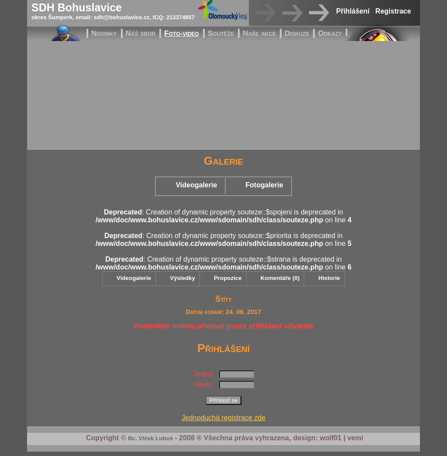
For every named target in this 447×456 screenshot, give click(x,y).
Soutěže (221, 33)
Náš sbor (141, 33)
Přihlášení (352, 11)
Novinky (104, 33)
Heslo (203, 384)
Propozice (228, 278)
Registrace (393, 11)
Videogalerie (196, 185)
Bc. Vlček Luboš (150, 438)
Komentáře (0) (280, 278)
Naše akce (259, 33)
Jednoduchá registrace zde (223, 417)
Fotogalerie (264, 185)
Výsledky (182, 278)
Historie (329, 278)
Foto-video (181, 33)
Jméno (203, 374)
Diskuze (297, 33)
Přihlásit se (223, 400)
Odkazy (330, 33)
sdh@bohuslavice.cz (121, 17)
